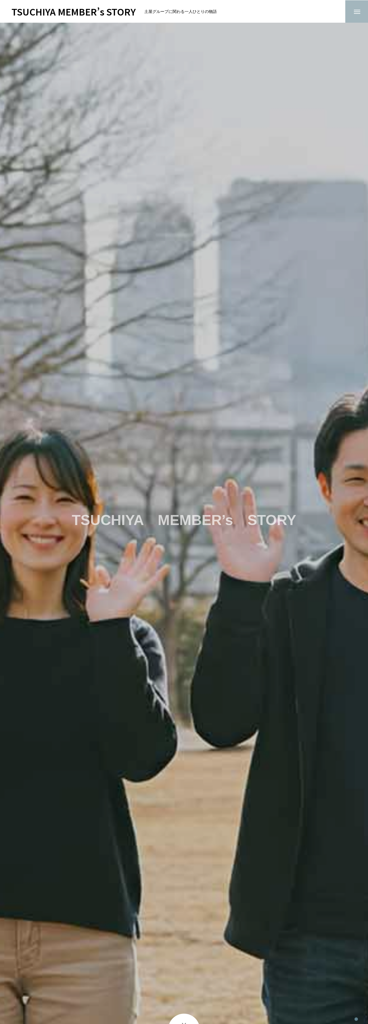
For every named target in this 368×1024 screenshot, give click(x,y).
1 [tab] (356, 1013)
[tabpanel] (184, 523)
